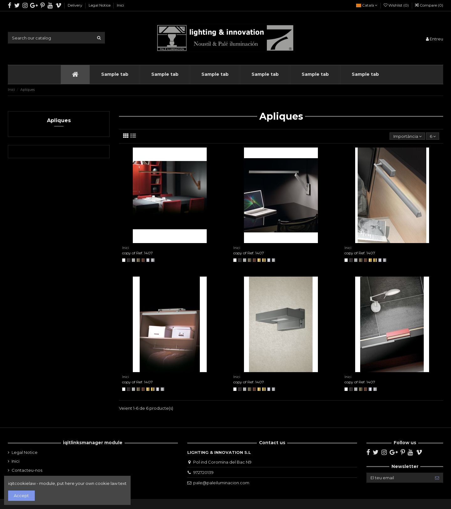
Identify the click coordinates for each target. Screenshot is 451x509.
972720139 (203, 472)
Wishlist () (397, 5)
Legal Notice (100, 5)
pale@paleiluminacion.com (221, 482)
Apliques (59, 120)
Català (366, 5)
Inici (120, 5)
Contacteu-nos (27, 470)
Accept (21, 495)
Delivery (75, 5)
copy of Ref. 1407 (137, 253)
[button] (115, 74)
